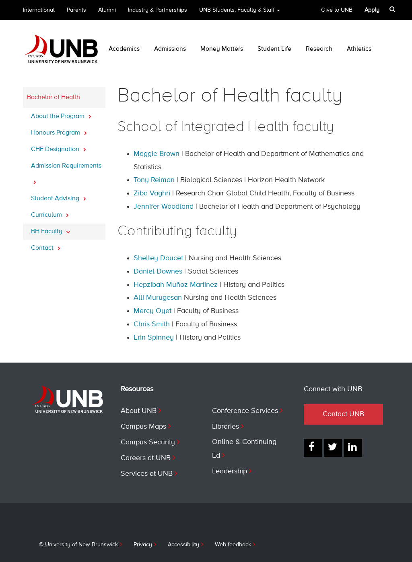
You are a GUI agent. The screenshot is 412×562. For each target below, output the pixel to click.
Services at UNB (147, 473)
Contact (45, 245)
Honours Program (59, 130)
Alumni (107, 10)
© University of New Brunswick (78, 544)
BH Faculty (50, 229)
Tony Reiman (154, 180)
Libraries (225, 426)
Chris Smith (152, 324)
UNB (239, 12)
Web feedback (233, 544)
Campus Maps (143, 426)
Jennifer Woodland (164, 206)
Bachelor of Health (53, 97)
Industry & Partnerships (157, 10)
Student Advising (58, 196)
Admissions (170, 49)
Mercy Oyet (152, 311)
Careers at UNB (146, 458)
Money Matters (221, 49)
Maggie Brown (156, 154)
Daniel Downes (158, 271)
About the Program (61, 114)
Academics (124, 49)
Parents (76, 10)
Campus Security (148, 442)
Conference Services (245, 411)
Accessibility (183, 544)
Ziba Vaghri (152, 193)
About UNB (139, 411)
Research (319, 49)
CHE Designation (58, 147)
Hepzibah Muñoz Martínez (176, 284)
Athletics (359, 49)
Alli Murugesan (158, 297)
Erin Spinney (154, 337)
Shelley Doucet (158, 258)
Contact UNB (343, 414)
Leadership (229, 471)
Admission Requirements (66, 173)
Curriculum (50, 212)
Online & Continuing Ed (244, 448)
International (39, 10)
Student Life (274, 49)
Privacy (143, 544)
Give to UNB (336, 10)
